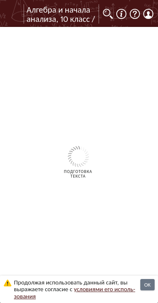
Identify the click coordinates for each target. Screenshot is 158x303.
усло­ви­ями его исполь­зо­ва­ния (74, 292)
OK (147, 285)
